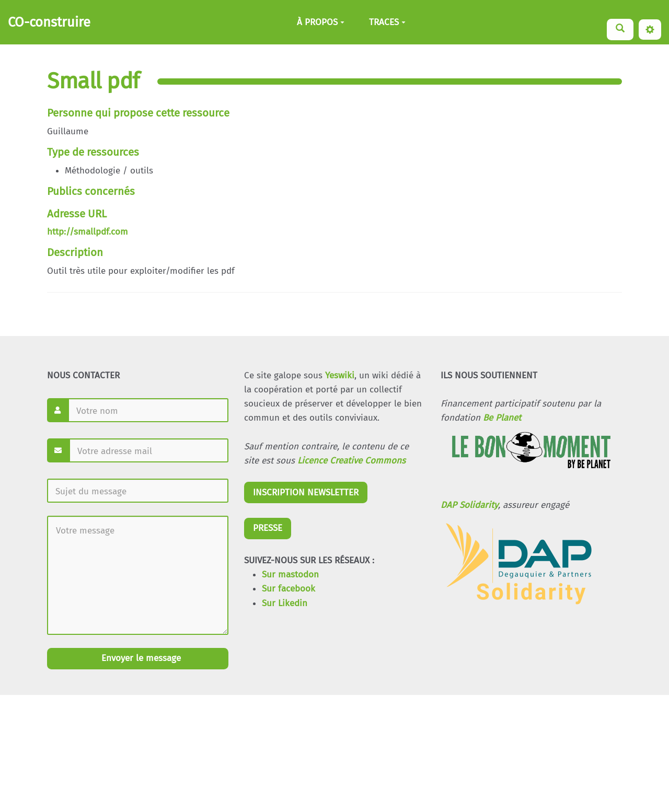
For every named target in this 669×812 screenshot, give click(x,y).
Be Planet (502, 417)
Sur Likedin (284, 603)
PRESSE (267, 528)
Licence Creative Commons (351, 460)
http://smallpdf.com (87, 231)
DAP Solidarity (469, 505)
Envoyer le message (140, 658)
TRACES (387, 22)
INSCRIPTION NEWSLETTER (306, 492)
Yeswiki (339, 375)
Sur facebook (288, 588)
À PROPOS (320, 22)
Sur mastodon (290, 574)
